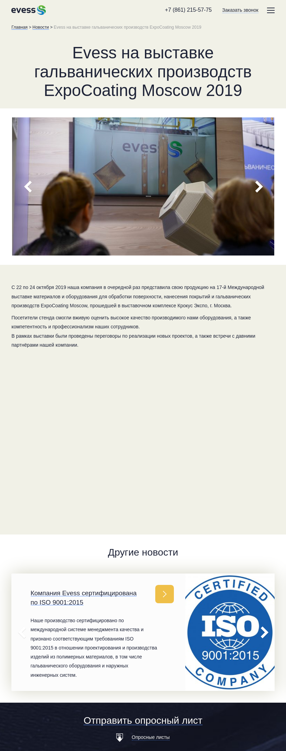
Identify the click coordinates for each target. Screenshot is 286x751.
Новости (40, 27)
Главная (19, 27)
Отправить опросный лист (143, 720)
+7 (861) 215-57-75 (188, 10)
